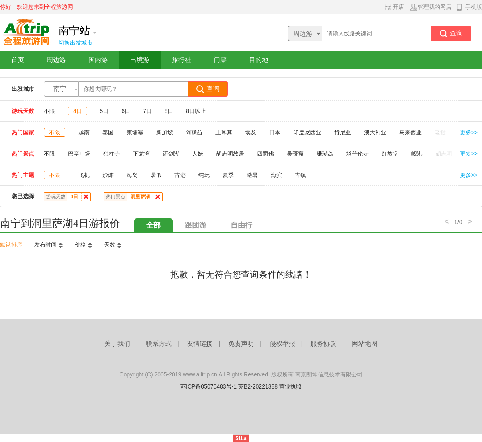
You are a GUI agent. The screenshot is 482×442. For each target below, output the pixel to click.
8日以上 (196, 111)
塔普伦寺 (357, 153)
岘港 (417, 153)
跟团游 (195, 225)
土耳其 (223, 132)
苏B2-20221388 (258, 386)
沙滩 (108, 175)
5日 (104, 111)
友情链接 (199, 343)
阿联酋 (194, 132)
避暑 (252, 175)
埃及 (250, 132)
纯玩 (204, 175)
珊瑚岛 (325, 153)
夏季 (228, 175)
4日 (77, 111)
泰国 (108, 132)
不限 (49, 111)
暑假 (156, 175)
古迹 (180, 175)
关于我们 (117, 343)
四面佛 (265, 153)
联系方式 (159, 343)
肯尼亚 (342, 132)
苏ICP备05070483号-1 (208, 386)
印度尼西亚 (307, 132)
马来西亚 (410, 132)
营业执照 (290, 386)
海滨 (276, 175)
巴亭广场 (79, 153)
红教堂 (390, 153)
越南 (84, 132)
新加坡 (164, 132)
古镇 (300, 175)
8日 (169, 111)
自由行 (241, 225)
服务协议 (323, 343)
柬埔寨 (135, 132)
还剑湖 (171, 153)
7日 (147, 111)
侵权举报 (282, 343)
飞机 (84, 175)
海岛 (132, 175)
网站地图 (365, 343)
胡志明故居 (230, 153)
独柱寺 (111, 153)
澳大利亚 (375, 132)
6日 (125, 111)
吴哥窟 (295, 153)
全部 (153, 225)
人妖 (197, 153)
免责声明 (241, 343)
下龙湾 (141, 153)
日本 (274, 132)
